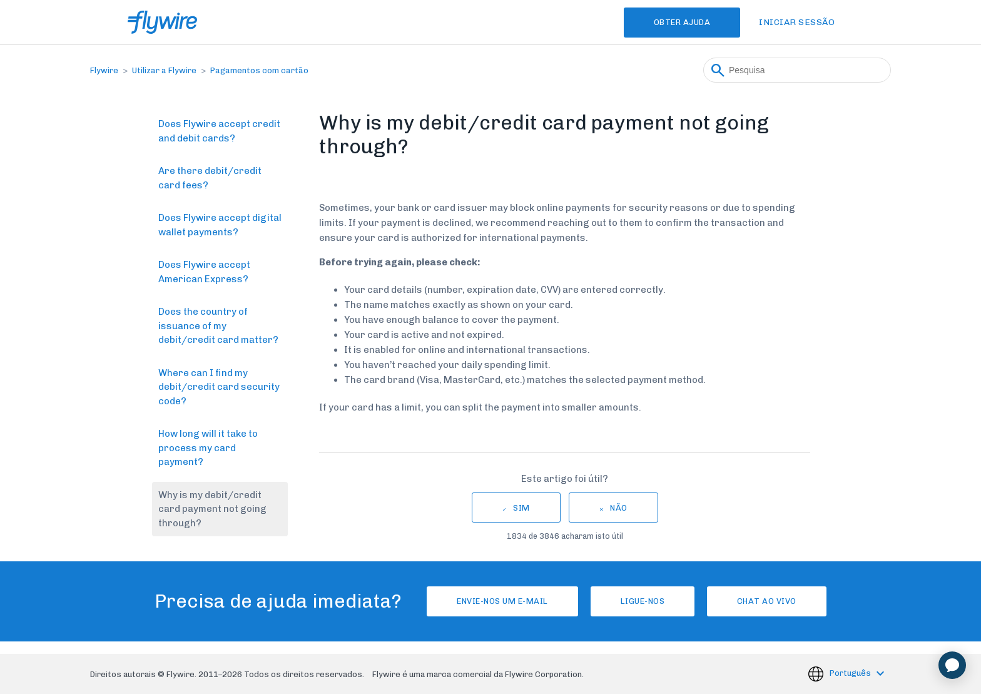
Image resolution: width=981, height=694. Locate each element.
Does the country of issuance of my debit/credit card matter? (218, 325)
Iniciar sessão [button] (797, 22)
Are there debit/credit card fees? (210, 178)
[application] (952, 665)
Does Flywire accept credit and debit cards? (219, 131)
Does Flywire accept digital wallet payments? (220, 225)
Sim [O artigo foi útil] (521, 508)
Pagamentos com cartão (259, 70)
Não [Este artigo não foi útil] (619, 508)
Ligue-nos (643, 601)
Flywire (104, 70)
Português (851, 673)
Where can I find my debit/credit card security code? (219, 387)
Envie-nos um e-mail (502, 601)
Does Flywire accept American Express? (204, 272)
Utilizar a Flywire (164, 70)
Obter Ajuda (682, 22)
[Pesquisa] (797, 70)
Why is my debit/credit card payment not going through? (212, 509)
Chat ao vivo (766, 601)
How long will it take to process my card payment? (208, 447)
